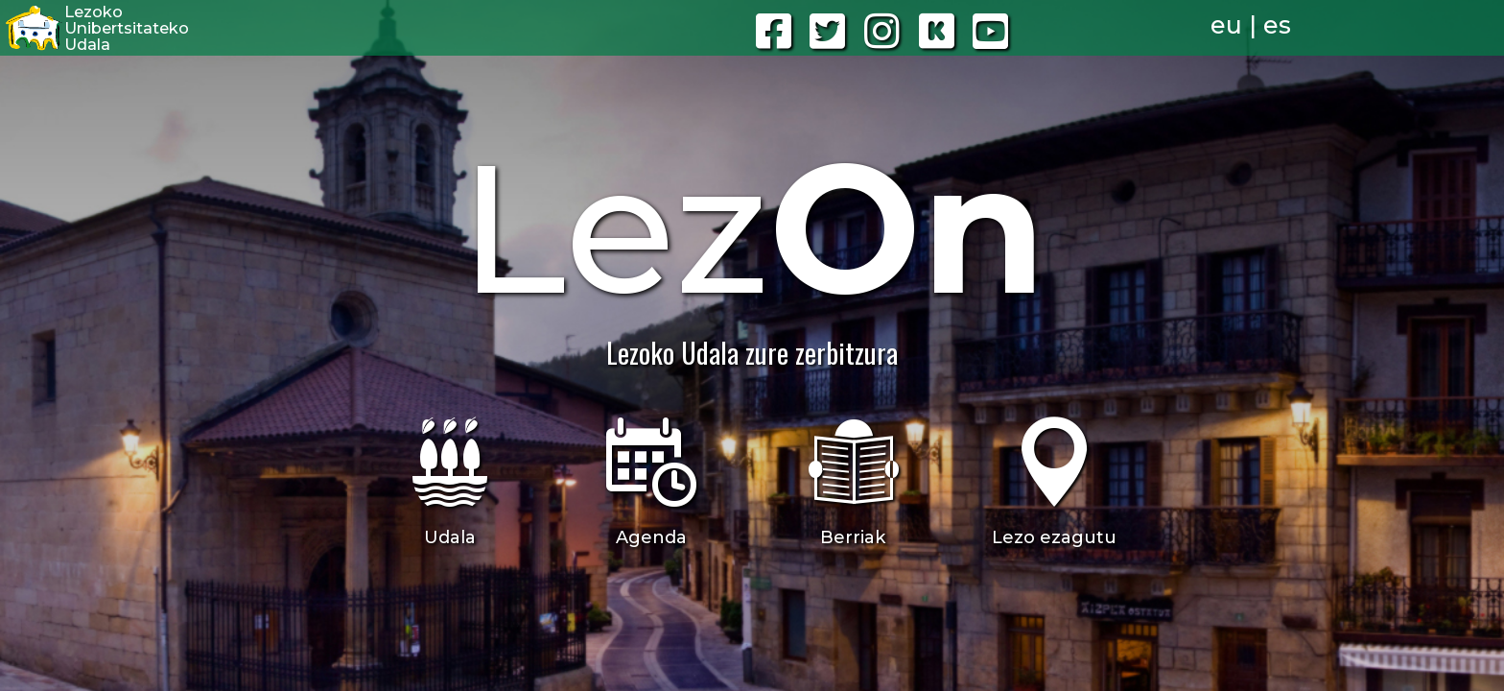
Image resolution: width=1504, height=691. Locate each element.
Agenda (651, 537)
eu (1226, 25)
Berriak (852, 537)
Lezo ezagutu (1054, 537)
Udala (450, 537)
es (1277, 25)
